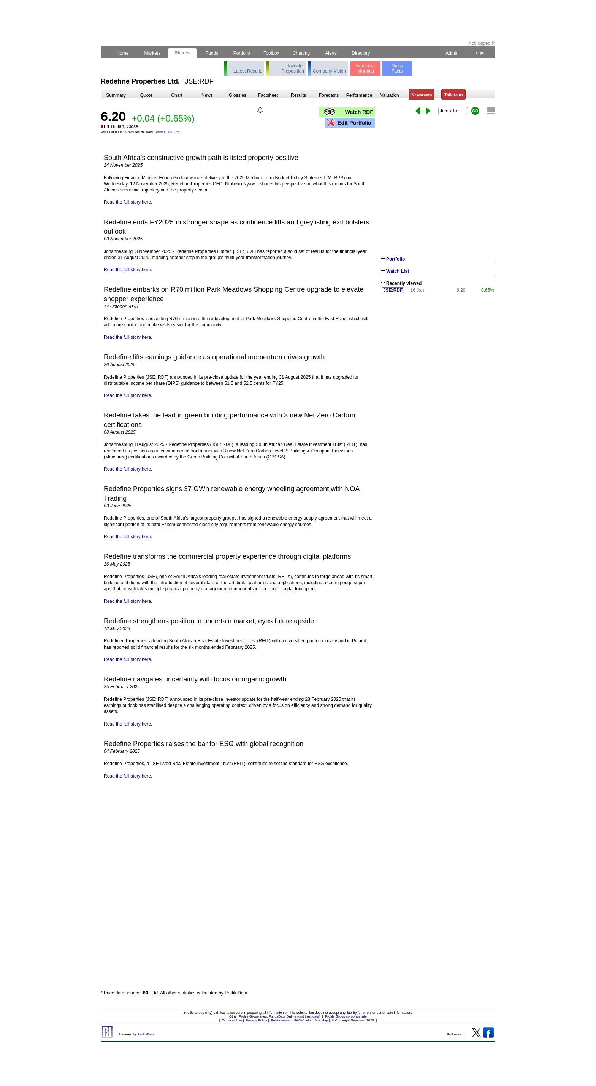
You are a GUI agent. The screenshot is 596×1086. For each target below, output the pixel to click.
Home (122, 53)
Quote (146, 95)
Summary (115, 95)
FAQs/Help (302, 1020)
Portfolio (242, 53)
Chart (176, 95)
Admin (452, 53)
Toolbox (271, 53)
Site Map (321, 1020)
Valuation (389, 95)
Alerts (331, 53)
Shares (182, 52)
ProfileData (146, 1034)
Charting (301, 53)
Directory (360, 53)
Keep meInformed (365, 68)
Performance (359, 95)
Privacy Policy (256, 1020)
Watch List (397, 271)
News (207, 95)
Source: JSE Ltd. (168, 132)
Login (479, 52)
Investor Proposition (292, 68)
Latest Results (247, 71)
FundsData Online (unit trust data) (294, 1016)
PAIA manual (280, 1020)
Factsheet (268, 95)
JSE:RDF (393, 290)
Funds (212, 53)
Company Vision (329, 71)
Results (298, 95)
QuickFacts (397, 68)
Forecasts (329, 95)
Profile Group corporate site (346, 1016)
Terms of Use (232, 1020)
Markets (152, 53)
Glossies (237, 95)
